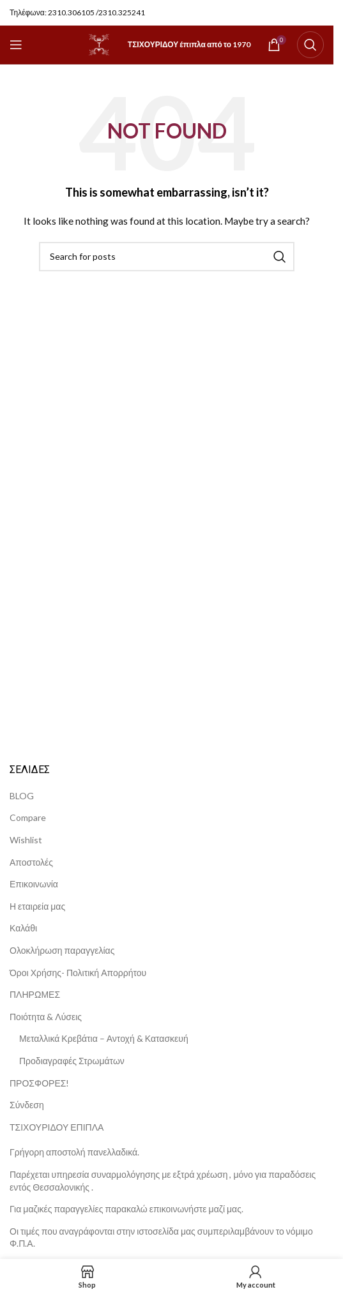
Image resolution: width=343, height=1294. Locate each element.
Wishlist (26, 839)
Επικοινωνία (34, 883)
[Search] (310, 44)
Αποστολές (31, 862)
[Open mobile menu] (16, 44)
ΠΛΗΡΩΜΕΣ (35, 994)
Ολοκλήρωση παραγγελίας (62, 950)
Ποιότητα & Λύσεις (46, 1016)
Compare (28, 817)
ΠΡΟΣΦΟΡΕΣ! (39, 1083)
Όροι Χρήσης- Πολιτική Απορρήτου (78, 972)
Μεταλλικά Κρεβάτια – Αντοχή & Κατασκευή (103, 1038)
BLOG (22, 795)
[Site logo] (99, 43)
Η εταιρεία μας (37, 906)
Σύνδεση (27, 1104)
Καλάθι (23, 927)
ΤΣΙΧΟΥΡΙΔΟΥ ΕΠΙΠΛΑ (56, 1127)
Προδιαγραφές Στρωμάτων (72, 1060)
